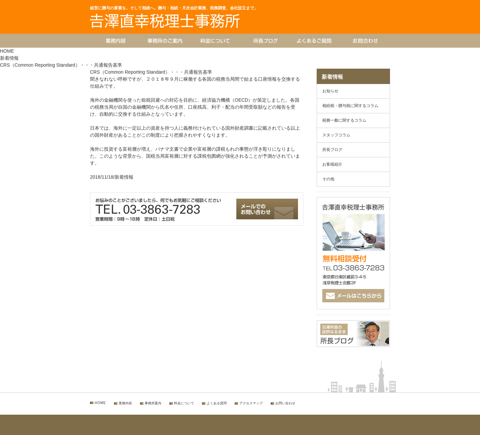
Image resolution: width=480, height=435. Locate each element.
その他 (328, 179)
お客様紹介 (332, 164)
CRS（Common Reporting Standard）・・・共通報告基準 (151, 72)
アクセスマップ (251, 403)
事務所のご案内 (165, 41)
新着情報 (9, 58)
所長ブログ (265, 41)
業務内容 (115, 41)
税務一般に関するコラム (344, 120)
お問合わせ (344, 28)
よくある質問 (217, 403)
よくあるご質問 (315, 41)
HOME (7, 51)
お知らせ (330, 91)
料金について (215, 41)
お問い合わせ (285, 403)
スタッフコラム (336, 135)
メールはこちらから (357, 296)
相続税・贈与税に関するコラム (350, 105)
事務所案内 (153, 403)
